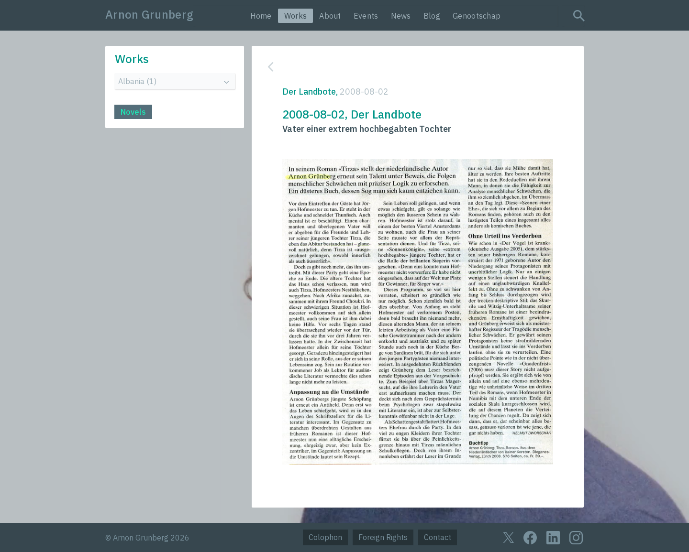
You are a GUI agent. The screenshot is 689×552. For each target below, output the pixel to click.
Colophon (325, 537)
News (401, 16)
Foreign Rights (383, 537)
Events (366, 16)
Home (261, 16)
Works (295, 16)
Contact (437, 537)
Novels (133, 112)
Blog (431, 16)
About (330, 16)
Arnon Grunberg (149, 14)
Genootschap (476, 16)
